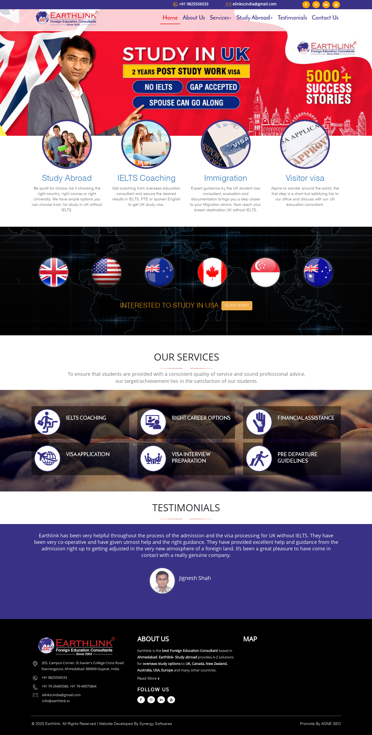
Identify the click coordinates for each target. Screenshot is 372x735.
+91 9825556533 (193, 4)
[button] (28, 68)
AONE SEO (331, 724)
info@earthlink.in (56, 700)
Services (220, 18)
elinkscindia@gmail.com (254, 4)
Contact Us (325, 18)
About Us (194, 18)
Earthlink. (53, 724)
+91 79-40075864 (83, 686)
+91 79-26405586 (55, 686)
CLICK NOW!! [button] (237, 305)
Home (170, 18)
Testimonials (292, 18)
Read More (148, 678)
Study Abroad (254, 18)
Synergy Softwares (155, 724)
